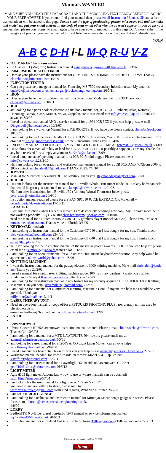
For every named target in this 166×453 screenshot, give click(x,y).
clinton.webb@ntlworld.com (138, 328)
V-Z (139, 52)
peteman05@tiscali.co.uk (134, 145)
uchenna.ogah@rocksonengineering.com (73, 90)
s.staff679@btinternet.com (28, 359)
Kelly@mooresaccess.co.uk (44, 141)
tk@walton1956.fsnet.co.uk (29, 417)
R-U (119, 52)
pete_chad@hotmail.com (27, 195)
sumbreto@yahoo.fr (41, 250)
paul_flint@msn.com (25, 378)
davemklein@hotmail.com (64, 285)
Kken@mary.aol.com (55, 277)
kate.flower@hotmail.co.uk (29, 347)
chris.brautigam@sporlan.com (83, 215)
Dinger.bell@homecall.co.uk (30, 125)
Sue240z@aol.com (82, 153)
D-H (59, 52)
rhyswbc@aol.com (148, 129)
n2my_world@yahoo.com (46, 258)
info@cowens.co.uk (24, 160)
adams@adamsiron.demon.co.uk (33, 339)
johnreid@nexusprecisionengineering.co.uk (56, 402)
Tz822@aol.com (103, 421)
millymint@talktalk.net (26, 296)
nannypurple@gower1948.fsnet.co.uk (100, 67)
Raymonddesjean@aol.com (116, 176)
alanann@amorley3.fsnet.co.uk (121, 351)
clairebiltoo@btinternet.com (29, 79)
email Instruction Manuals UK (123, 17)
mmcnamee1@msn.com (27, 223)
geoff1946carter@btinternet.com (33, 366)
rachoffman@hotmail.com (74, 312)
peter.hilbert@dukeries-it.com (31, 203)
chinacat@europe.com (25, 102)
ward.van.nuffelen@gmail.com (31, 390)
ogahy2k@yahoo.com (25, 90)
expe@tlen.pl (19, 242)
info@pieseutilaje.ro (125, 114)
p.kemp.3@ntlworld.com (84, 188)
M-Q (97, 52)
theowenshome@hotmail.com (31, 234)
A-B (27, 52)
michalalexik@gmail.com (48, 168)
